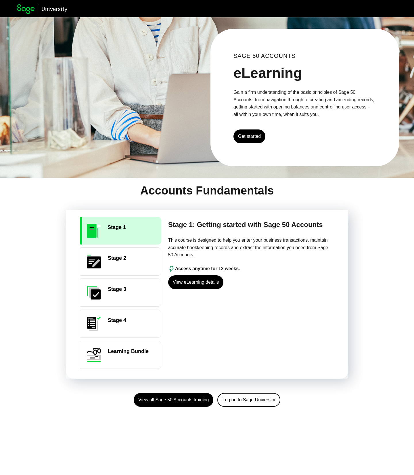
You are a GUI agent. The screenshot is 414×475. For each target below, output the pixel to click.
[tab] (120, 231)
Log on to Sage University (249, 399)
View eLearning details (196, 282)
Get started (249, 136)
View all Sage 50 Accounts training (173, 399)
